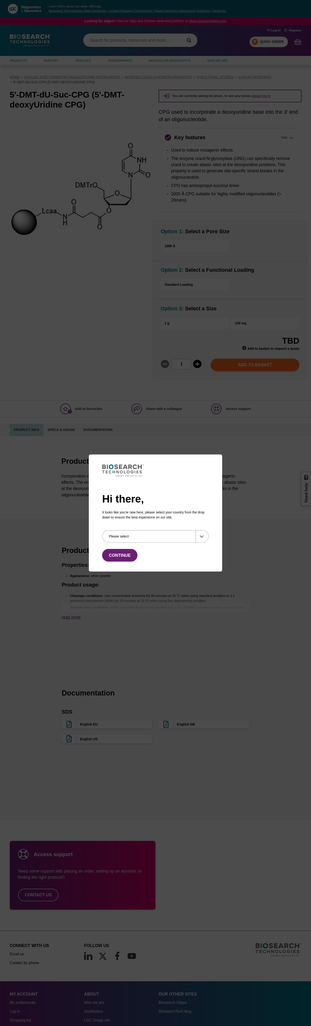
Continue (119, 555)
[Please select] (155, 536)
